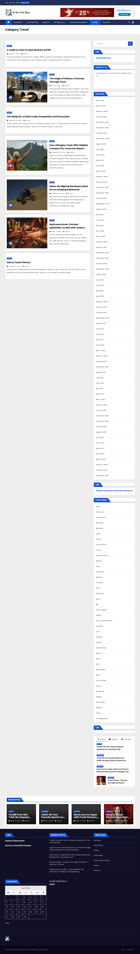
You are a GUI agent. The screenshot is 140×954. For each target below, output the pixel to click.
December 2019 (102, 475)
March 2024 (100, 236)
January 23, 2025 (15, 120)
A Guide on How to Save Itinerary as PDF (29, 50)
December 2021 (102, 367)
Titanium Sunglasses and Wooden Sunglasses (114, 490)
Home (123, 949)
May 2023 (100, 291)
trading (99, 708)
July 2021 (99, 378)
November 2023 (102, 258)
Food (98, 588)
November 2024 (102, 193)
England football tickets (15, 841)
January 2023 (101, 307)
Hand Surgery (101, 610)
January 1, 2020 (15, 266)
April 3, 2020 (56, 231)
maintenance (101, 648)
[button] (129, 22)
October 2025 (101, 133)
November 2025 (102, 128)
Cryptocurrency (102, 555)
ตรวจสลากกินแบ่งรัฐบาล (58, 881)
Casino (98, 539)
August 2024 (101, 209)
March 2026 (100, 106)
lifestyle (99, 637)
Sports (98, 686)
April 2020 (100, 454)
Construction (101, 545)
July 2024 (100, 215)
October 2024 (101, 198)
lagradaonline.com (103, 58)
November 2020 (102, 421)
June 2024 (100, 220)
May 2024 (100, 225)
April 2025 (100, 166)
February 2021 (101, 405)
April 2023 (100, 296)
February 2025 (102, 177)
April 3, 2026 (81, 821)
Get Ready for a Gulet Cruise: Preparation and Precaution (39, 116)
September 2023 (102, 269)
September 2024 (102, 204)
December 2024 (102, 187)
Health (46, 22)
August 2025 (101, 144)
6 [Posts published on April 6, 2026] (6, 902)
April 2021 (100, 394)
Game (98, 599)
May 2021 (99, 389)
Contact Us (130, 949)
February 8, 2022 (58, 193)
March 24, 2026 (114, 821)
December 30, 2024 (58, 152)
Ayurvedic (100, 523)
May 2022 (100, 340)
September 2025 (102, 138)
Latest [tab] (101, 739)
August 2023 (101, 274)
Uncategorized (102, 718)
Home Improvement (78, 22)
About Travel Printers (18, 262)
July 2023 (100, 280)
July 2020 (100, 437)
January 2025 (101, 182)
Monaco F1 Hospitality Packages (18, 845)
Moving (98, 653)
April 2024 (100, 231)
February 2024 (102, 242)
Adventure (100, 512)
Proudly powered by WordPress (15, 949)
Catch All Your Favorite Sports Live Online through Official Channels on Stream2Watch (111, 760)
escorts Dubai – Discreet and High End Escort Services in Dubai (117, 782)
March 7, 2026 (14, 54)
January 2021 (101, 410)
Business (18, 22)
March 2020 (100, 459)
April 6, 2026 (16, 821)
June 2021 (100, 383)
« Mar (7, 923)
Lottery (99, 642)
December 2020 (102, 416)
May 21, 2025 (56, 85)
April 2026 (100, 100)
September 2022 (102, 318)
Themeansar (43, 949)
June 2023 (100, 285)
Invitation (100, 626)
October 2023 (101, 263)
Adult (98, 506)
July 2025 (100, 149)
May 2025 (100, 160)
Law (97, 631)
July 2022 (100, 329)
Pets (97, 664)
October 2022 (101, 312)
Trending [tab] (126, 739)
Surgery (99, 697)
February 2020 (102, 465)
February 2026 (102, 111)
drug (98, 566)
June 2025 (100, 155)
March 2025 (100, 171)
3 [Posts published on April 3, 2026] (30, 897)
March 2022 (100, 350)
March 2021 (100, 399)
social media (101, 680)
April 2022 (100, 345)
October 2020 (101, 427)
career (98, 534)
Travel (95, 22)
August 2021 (101, 372)
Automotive (32, 22)
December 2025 (102, 122)
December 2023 (102, 253)
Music (98, 659)
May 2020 (100, 448)
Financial (99, 583)
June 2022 (100, 334)
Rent (98, 675)
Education (100, 572)
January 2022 (101, 361)
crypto (98, 550)
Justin (24, 54)
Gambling (100, 593)
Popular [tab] (113, 739)
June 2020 (100, 443)
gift (97, 604)
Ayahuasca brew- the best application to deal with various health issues (66, 227)
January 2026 (101, 117)
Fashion (106, 22)
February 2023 (102, 302)
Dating (98, 561)
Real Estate (100, 670)
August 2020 (101, 432)
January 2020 (101, 470)
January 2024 (101, 247)
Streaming (100, 691)
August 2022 (101, 323)
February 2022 (102, 356)
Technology (59, 22)
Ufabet (52, 884)
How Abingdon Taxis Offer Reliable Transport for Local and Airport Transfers (68, 148)
